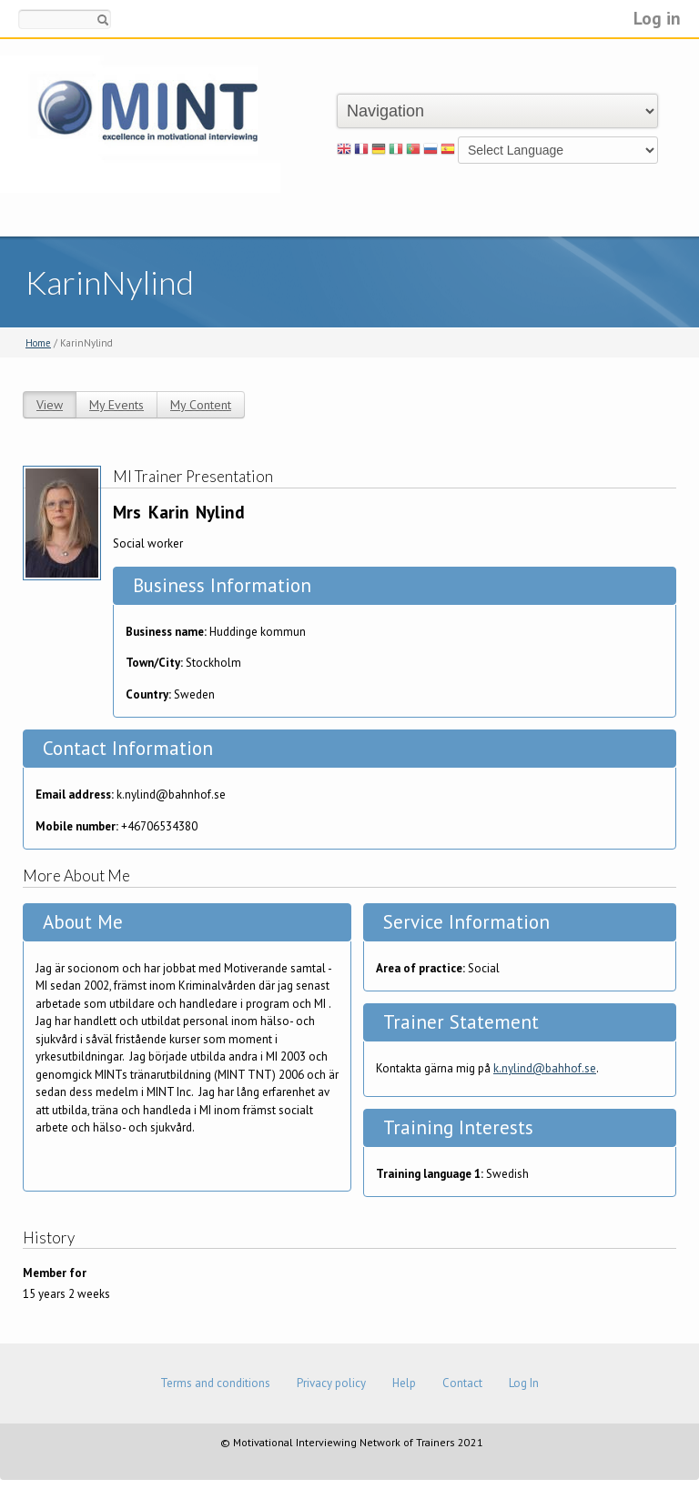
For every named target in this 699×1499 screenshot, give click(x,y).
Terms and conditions (215, 1383)
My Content (200, 405)
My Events (116, 405)
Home (38, 343)
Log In (524, 1383)
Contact (462, 1383)
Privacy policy (331, 1383)
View (49, 405)
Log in (657, 17)
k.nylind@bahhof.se (544, 1068)
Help (404, 1383)
